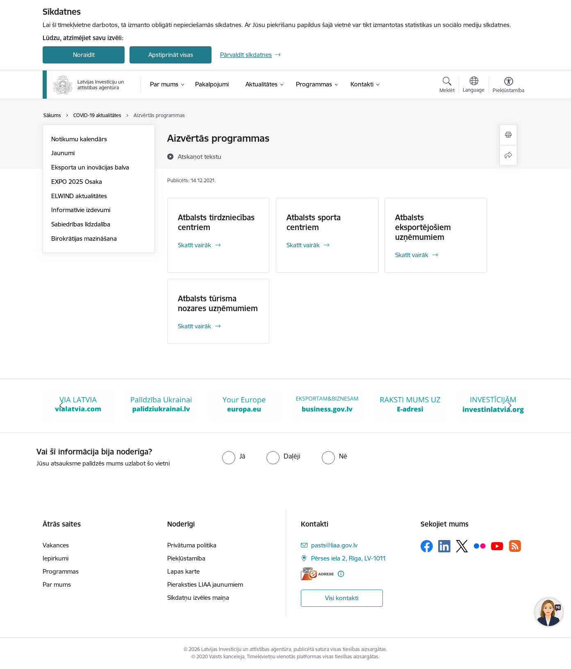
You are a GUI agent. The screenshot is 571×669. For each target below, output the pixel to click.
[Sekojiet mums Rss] (515, 546)
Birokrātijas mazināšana (84, 238)
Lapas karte (183, 571)
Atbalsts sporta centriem (314, 222)
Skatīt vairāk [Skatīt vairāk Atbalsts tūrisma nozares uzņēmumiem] (194, 326)
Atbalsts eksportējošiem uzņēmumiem (423, 227)
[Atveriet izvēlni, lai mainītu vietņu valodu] (474, 85)
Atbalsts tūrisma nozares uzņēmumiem (218, 303)
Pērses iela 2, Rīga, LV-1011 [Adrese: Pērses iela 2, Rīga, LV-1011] (348, 558)
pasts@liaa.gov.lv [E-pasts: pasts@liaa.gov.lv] (334, 545)
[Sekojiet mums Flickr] (479, 546)
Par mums (57, 584)
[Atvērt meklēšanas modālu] (447, 86)
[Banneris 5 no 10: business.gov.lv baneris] (327, 405)
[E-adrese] (317, 574)
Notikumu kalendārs (79, 139)
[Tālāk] (510, 405)
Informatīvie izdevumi (80, 210)
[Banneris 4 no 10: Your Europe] (244, 405)
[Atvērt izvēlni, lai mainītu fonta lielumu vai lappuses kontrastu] (508, 86)
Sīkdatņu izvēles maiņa (198, 597)
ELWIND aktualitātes (79, 196)
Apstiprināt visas (170, 55)
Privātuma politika (191, 545)
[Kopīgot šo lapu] (508, 155)
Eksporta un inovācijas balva (90, 167)
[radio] (233, 456)
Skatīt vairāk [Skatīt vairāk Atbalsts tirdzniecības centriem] (194, 245)
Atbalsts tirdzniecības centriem (216, 222)
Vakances (56, 545)
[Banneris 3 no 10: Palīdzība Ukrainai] (161, 405)
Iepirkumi (55, 558)
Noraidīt (84, 55)
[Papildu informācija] (341, 574)
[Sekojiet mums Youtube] (497, 546)
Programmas (61, 571)
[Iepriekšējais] (61, 405)
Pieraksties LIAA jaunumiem (205, 584)
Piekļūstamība (186, 558)
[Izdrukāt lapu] (508, 135)
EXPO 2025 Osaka (76, 181)
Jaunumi (63, 153)
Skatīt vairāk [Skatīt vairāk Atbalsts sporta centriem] (303, 245)
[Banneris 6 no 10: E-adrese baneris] (410, 405)
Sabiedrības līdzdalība (80, 224)
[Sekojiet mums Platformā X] (462, 546)
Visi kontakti (341, 598)
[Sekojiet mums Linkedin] (444, 546)
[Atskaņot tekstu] (199, 156)
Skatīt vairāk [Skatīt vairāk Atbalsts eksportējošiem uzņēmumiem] (411, 255)
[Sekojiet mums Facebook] (427, 546)
